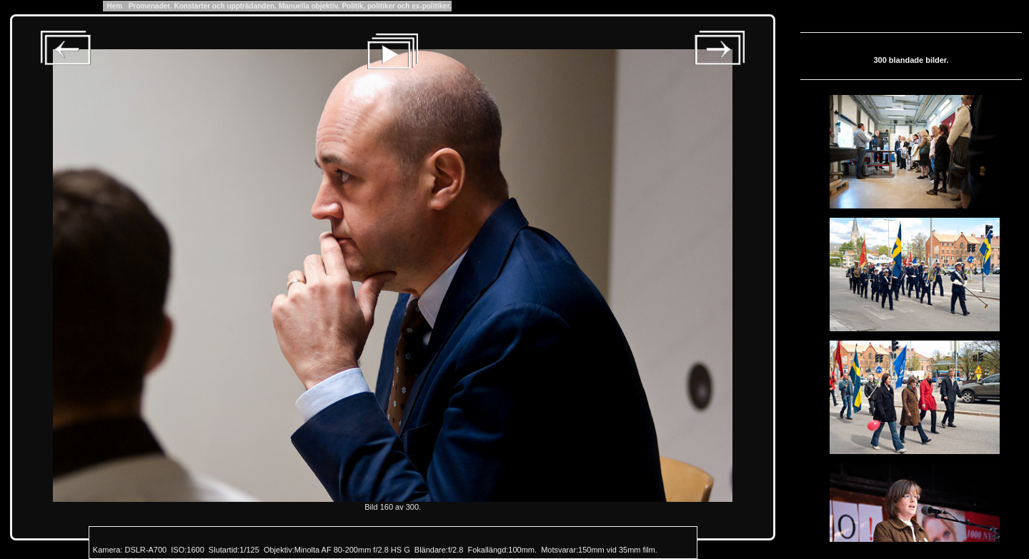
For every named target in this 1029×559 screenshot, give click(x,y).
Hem (114, 6)
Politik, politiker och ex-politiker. (396, 6)
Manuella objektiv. (309, 6)
